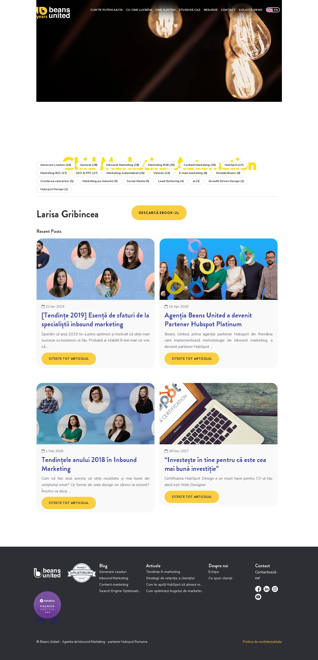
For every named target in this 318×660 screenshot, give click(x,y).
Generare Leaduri (55, 165)
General (88, 165)
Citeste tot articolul (69, 359)
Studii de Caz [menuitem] (189, 9)
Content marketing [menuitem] (113, 585)
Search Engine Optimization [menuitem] (120, 591)
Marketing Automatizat (126, 173)
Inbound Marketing (122, 165)
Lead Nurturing (171, 182)
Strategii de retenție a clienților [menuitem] (170, 578)
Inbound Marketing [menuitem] (113, 578)
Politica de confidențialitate (262, 642)
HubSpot (234, 165)
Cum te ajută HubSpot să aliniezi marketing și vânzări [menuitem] (175, 585)
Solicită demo (251, 9)
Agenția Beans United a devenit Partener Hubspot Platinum (208, 320)
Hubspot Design (54, 190)
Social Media (138, 182)
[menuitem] (273, 9)
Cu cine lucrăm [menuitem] (139, 9)
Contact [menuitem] (228, 9)
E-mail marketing (193, 173)
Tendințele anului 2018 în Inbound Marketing (89, 464)
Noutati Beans (228, 173)
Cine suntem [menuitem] (165, 9)
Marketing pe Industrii (100, 182)
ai (196, 182)
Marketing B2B (161, 165)
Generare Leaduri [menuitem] (112, 572)
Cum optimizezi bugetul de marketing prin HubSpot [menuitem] (175, 591)
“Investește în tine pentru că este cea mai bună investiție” (215, 464)
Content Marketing (200, 165)
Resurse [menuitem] (211, 9)
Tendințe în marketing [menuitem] (163, 572)
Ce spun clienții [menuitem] (220, 578)
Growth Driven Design (226, 182)
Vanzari (161, 173)
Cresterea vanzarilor (57, 182)
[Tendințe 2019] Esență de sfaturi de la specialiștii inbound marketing (95, 320)
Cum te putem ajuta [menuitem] (106, 9)
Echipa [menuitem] (213, 572)
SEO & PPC (87, 173)
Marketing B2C (53, 173)
